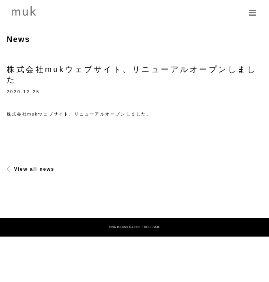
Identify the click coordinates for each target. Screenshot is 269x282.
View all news (30, 169)
